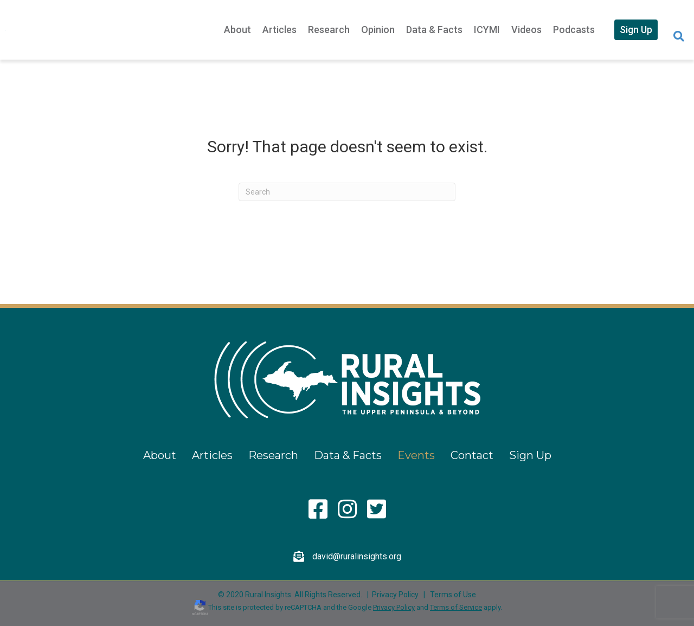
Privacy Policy (395, 594)
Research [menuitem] (329, 29)
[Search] (679, 36)
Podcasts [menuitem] (574, 29)
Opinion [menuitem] (378, 29)
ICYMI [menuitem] (487, 29)
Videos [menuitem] (526, 29)
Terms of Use (453, 594)
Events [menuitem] (416, 455)
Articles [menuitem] (279, 29)
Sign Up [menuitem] (636, 29)
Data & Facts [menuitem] (434, 29)
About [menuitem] (237, 29)
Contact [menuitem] (472, 455)
